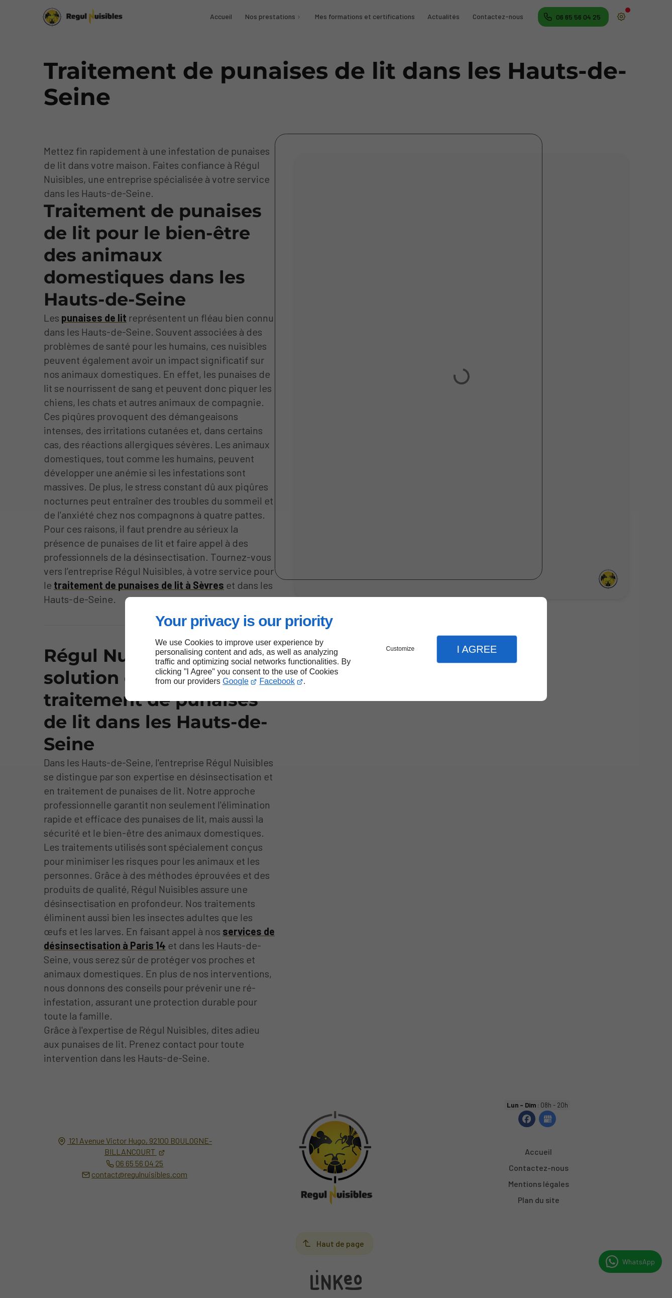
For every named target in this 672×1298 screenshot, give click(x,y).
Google (235, 681)
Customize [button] (400, 648)
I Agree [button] (477, 649)
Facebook (277, 681)
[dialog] (336, 649)
